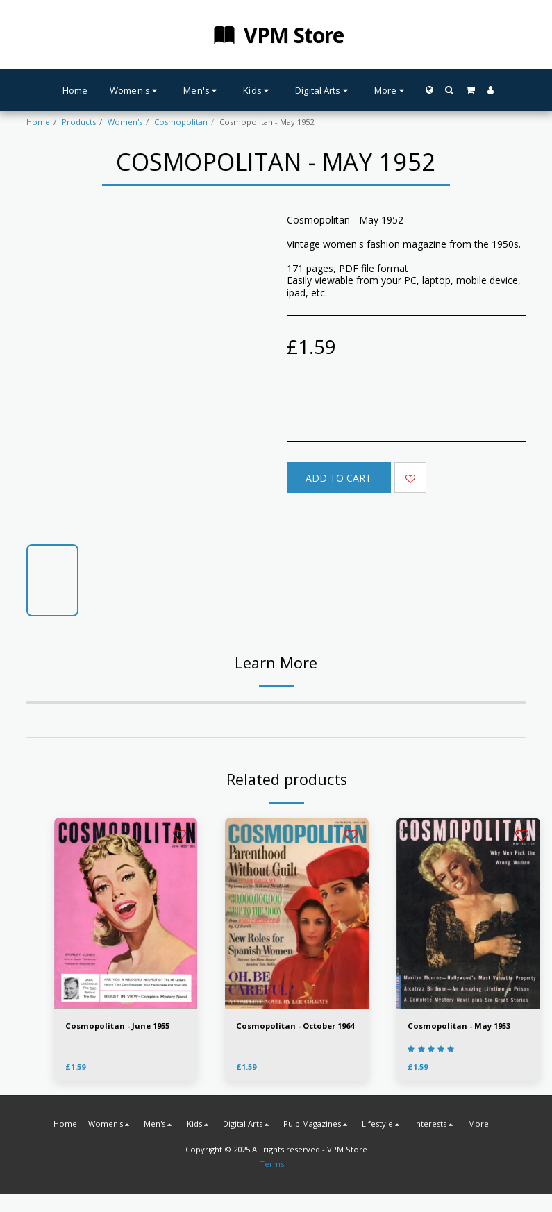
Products (79, 122)
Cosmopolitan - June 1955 (117, 1025)
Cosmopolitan (181, 122)
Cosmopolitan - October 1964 (295, 1025)
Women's (125, 122)
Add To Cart (338, 478)
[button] (449, 89)
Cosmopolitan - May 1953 (459, 1025)
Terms (272, 1164)
